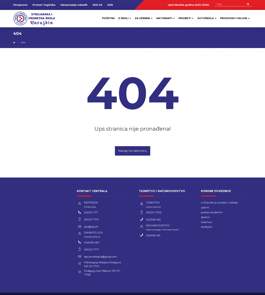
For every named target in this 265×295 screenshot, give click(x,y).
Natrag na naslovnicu (132, 151)
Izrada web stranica (242, 291)
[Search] (248, 4)
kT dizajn (226, 291)
